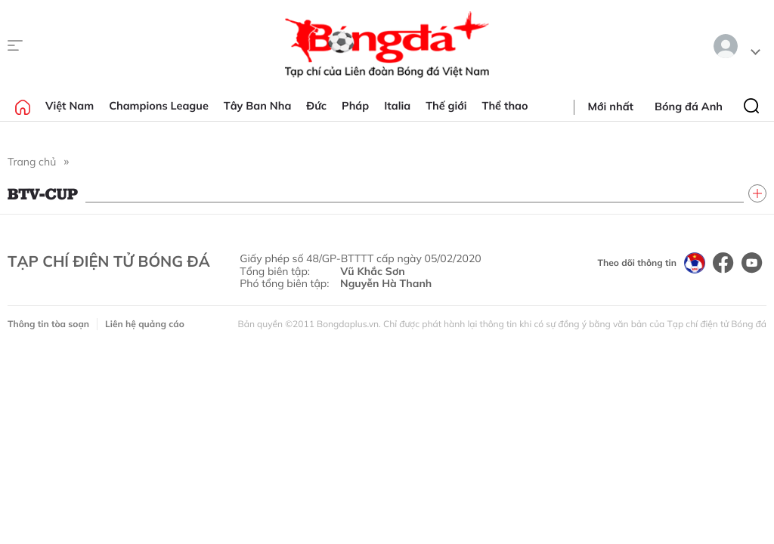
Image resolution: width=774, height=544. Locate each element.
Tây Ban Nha (258, 106)
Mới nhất (610, 106)
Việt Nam (69, 106)
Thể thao (505, 106)
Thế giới (446, 106)
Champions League (159, 106)
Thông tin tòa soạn (48, 323)
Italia (397, 106)
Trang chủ (32, 161)
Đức (316, 106)
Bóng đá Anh (689, 106)
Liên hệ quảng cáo (144, 323)
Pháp (355, 106)
